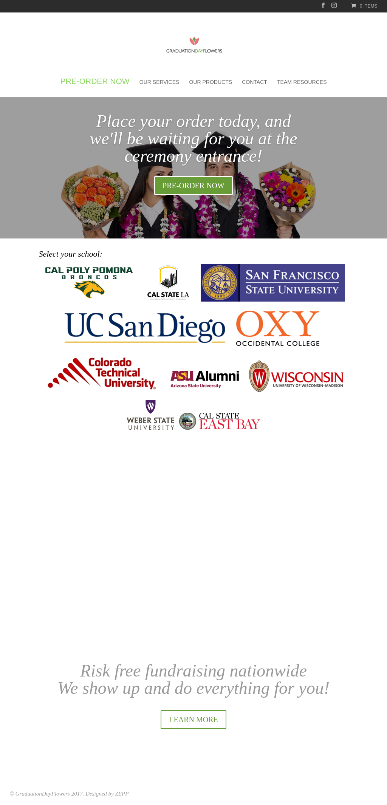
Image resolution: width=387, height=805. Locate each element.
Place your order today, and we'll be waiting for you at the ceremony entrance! (193, 138)
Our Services (159, 82)
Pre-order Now (94, 82)
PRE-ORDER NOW (193, 185)
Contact (254, 82)
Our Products (210, 82)
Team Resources (302, 82)
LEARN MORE (193, 719)
